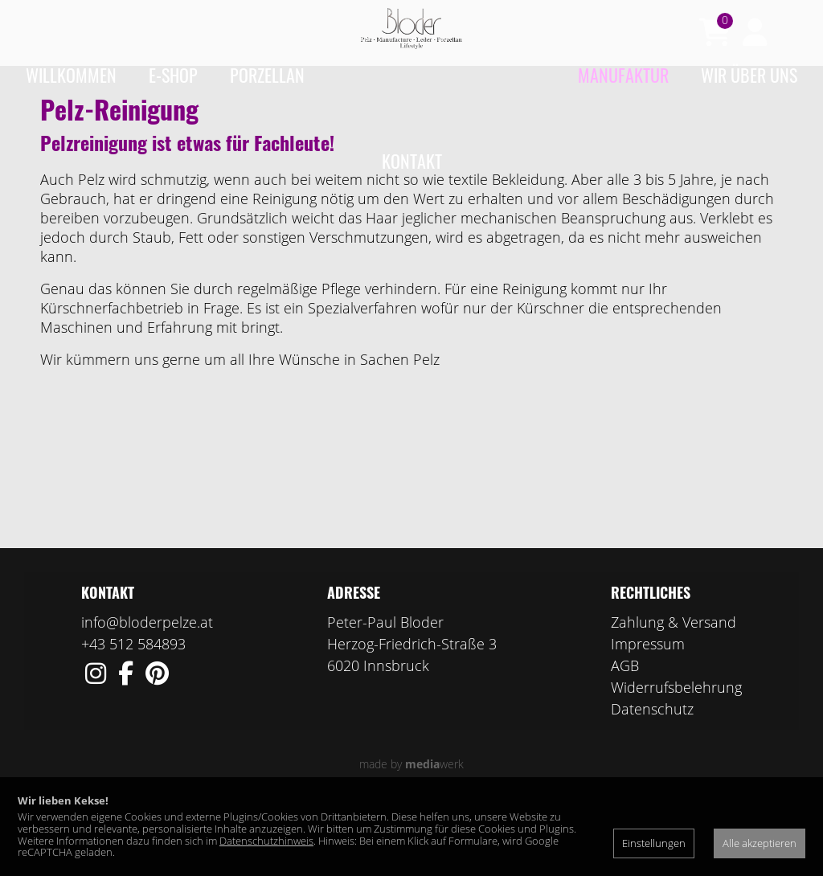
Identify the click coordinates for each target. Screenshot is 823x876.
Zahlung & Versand (673, 684)
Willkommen (71, 75)
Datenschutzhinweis (266, 840)
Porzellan (267, 75)
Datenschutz (652, 771)
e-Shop (173, 75)
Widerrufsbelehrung (676, 749)
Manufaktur (623, 75)
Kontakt (412, 161)
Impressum (648, 706)
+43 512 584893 (133, 706)
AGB (625, 728)
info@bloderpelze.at (147, 684)
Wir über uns (749, 75)
